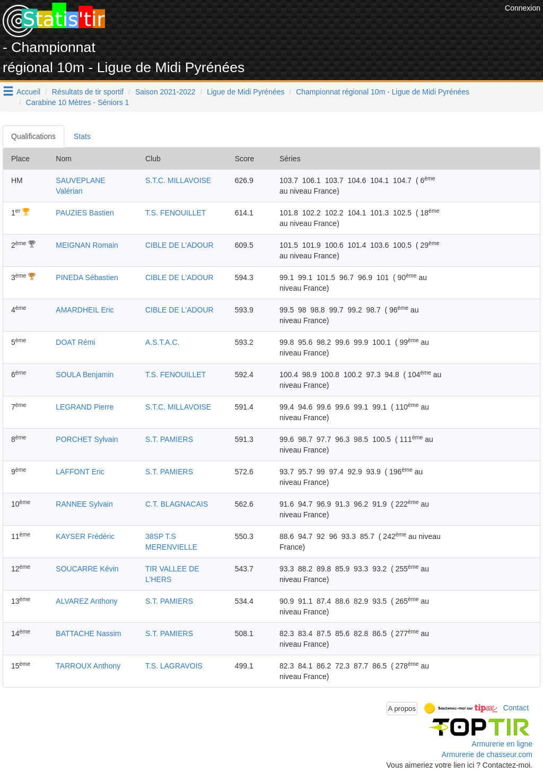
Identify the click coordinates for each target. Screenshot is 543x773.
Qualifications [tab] (33, 136)
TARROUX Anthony (88, 666)
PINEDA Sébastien (87, 277)
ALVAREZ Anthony (86, 601)
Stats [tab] (82, 136)
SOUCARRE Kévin (87, 568)
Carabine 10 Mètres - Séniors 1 (77, 102)
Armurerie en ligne (502, 744)
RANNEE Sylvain (84, 504)
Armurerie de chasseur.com (487, 754)
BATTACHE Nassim (88, 633)
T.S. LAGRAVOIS (174, 666)
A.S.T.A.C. (162, 342)
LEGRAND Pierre (84, 407)
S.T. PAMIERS (169, 439)
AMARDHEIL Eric (84, 310)
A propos (402, 709)
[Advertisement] (309, 26)
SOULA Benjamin (84, 374)
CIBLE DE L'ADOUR (179, 245)
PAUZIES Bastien (84, 213)
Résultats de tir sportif (88, 92)
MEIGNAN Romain (87, 245)
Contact (516, 707)
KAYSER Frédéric (85, 536)
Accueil (28, 92)
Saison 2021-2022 (165, 92)
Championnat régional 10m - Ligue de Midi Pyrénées (382, 92)
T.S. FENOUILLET (175, 213)
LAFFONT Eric (80, 471)
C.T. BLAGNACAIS (176, 504)
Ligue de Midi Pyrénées (245, 92)
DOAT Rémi (75, 342)
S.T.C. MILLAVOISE (178, 180)
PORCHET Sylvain (87, 439)
